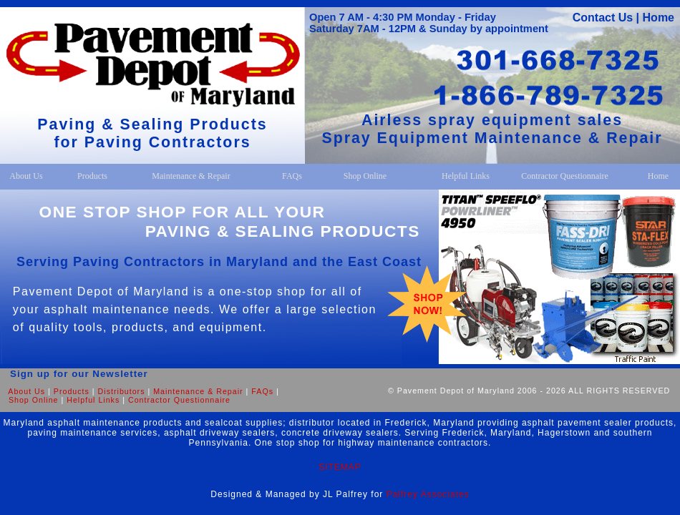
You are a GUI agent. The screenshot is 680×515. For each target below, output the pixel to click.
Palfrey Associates (428, 494)
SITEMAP (340, 467)
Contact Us (603, 17)
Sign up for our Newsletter (74, 373)
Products (71, 391)
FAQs (262, 391)
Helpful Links (93, 400)
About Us (26, 391)
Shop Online (34, 400)
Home (658, 17)
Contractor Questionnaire (179, 400)
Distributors (121, 391)
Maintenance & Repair (198, 391)
